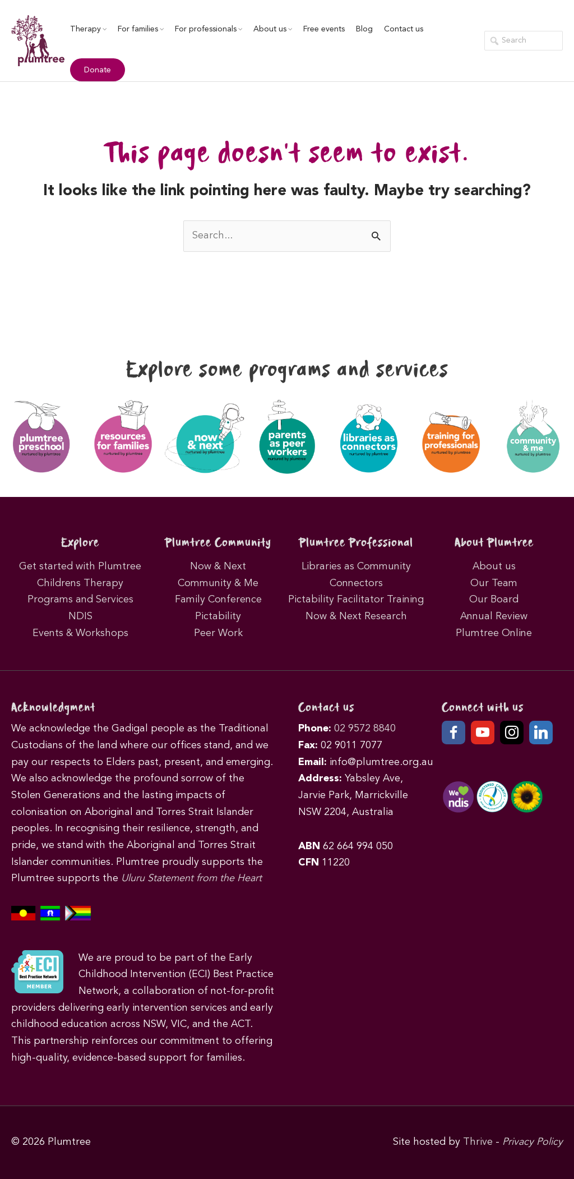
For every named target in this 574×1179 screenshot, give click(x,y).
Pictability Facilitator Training (356, 600)
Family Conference (218, 600)
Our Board (494, 600)
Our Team (493, 583)
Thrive (478, 1142)
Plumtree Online (494, 633)
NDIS (80, 616)
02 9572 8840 (365, 729)
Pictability (218, 616)
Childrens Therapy (80, 583)
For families (141, 29)
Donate (97, 70)
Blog (364, 29)
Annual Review (493, 616)
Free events (324, 29)
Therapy (88, 29)
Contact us (403, 29)
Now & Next (218, 566)
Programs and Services (80, 600)
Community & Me (218, 583)
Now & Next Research (356, 616)
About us (272, 29)
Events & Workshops (80, 633)
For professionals (208, 29)
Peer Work (218, 633)
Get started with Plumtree (80, 566)
